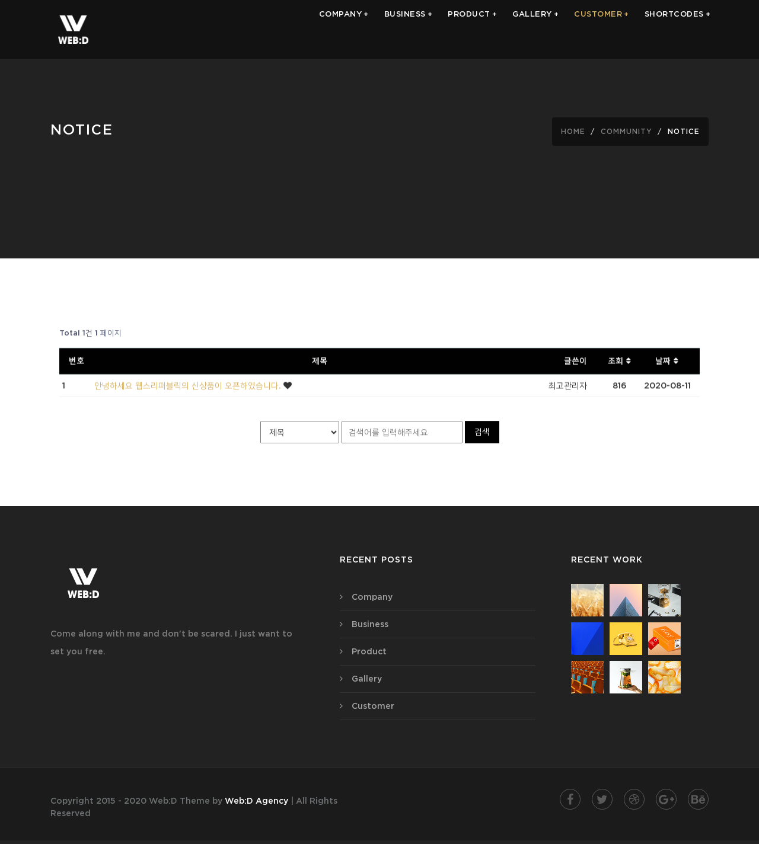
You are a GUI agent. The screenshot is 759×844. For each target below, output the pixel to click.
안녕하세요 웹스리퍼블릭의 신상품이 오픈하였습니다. (188, 387)
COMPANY (344, 29)
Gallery (367, 678)
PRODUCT (472, 29)
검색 (482, 432)
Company (372, 597)
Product (369, 651)
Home (573, 131)
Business (370, 624)
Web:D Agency (256, 800)
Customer (373, 706)
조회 (620, 362)
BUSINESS (408, 29)
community (626, 131)
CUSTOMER (601, 29)
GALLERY (535, 29)
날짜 (667, 362)
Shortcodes (678, 29)
